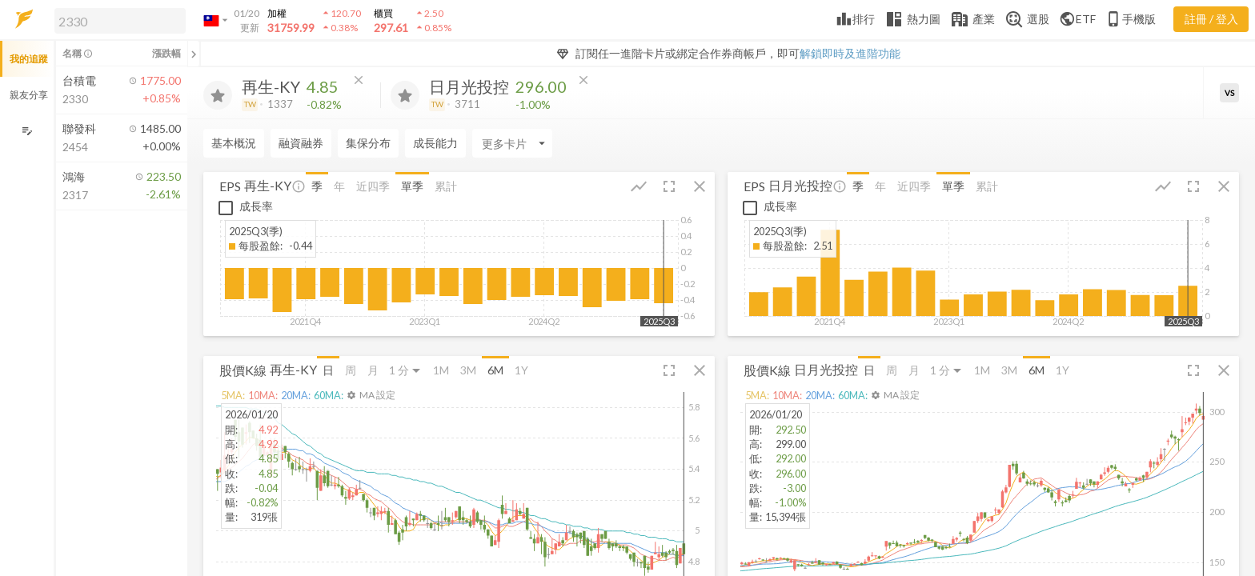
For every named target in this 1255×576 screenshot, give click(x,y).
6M (495, 370)
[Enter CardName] (512, 143)
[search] (120, 21)
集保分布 (368, 143)
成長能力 (435, 143)
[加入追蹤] (217, 95)
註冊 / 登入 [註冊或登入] (1211, 19)
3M (468, 370)
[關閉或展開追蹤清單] (193, 53)
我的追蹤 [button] (29, 59)
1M (441, 370)
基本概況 (233, 143)
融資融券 (301, 143)
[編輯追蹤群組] (27, 131)
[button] (117, 20)
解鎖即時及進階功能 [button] (850, 53)
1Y (521, 370)
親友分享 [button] (29, 95)
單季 (412, 186)
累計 (446, 186)
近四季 (373, 186)
